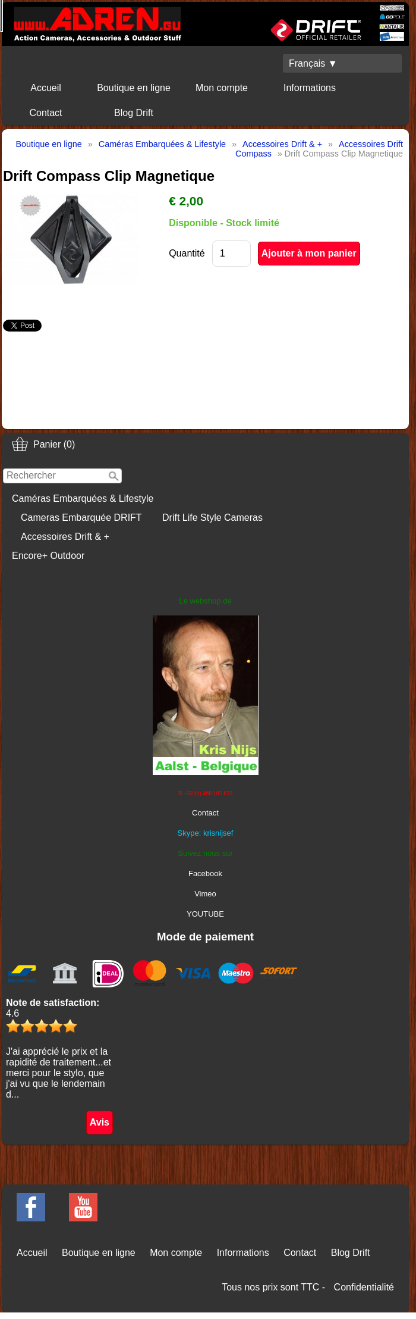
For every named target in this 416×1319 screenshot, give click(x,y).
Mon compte (222, 88)
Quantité (186, 253)
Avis (99, 1122)
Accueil (45, 88)
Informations (309, 88)
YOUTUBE (205, 913)
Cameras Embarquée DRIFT (81, 517)
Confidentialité (364, 1287)
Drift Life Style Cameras (212, 517)
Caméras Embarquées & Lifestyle (82, 498)
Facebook (205, 873)
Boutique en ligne (134, 88)
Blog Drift (133, 113)
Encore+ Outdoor (48, 556)
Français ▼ (313, 63)
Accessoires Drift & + (65, 537)
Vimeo (205, 893)
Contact (45, 113)
